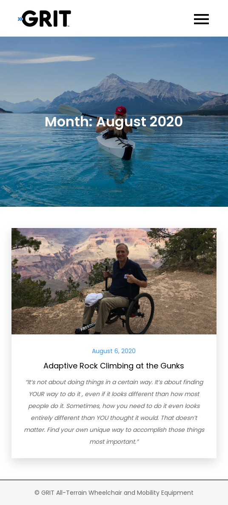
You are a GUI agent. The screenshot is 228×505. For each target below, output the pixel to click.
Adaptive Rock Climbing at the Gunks (113, 365)
